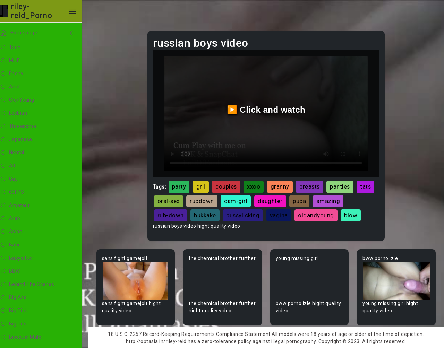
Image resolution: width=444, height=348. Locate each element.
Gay (17, 179)
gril (202, 185)
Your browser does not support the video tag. (137, 280)
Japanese (24, 140)
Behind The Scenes (35, 284)
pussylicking (244, 214)
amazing (330, 200)
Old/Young (25, 100)
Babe (19, 245)
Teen (19, 47)
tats (367, 185)
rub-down (172, 214)
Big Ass (21, 298)
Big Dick (22, 311)
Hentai (20, 153)
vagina (281, 214)
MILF (18, 61)
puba (301, 200)
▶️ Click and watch (267, 109)
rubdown (203, 200)
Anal (18, 87)
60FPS (20, 192)
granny (281, 185)
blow (352, 214)
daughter (271, 200)
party (181, 185)
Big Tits (22, 324)
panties (342, 185)
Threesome (26, 126)
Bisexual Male (29, 337)
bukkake (207, 214)
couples (228, 185)
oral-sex (170, 200)
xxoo (255, 185)
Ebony (20, 74)
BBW (18, 271)
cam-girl (237, 200)
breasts (311, 185)
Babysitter (25, 258)
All (16, 166)
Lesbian (22, 113)
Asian (19, 232)
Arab (18, 219)
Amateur (23, 205)
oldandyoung (318, 214)
